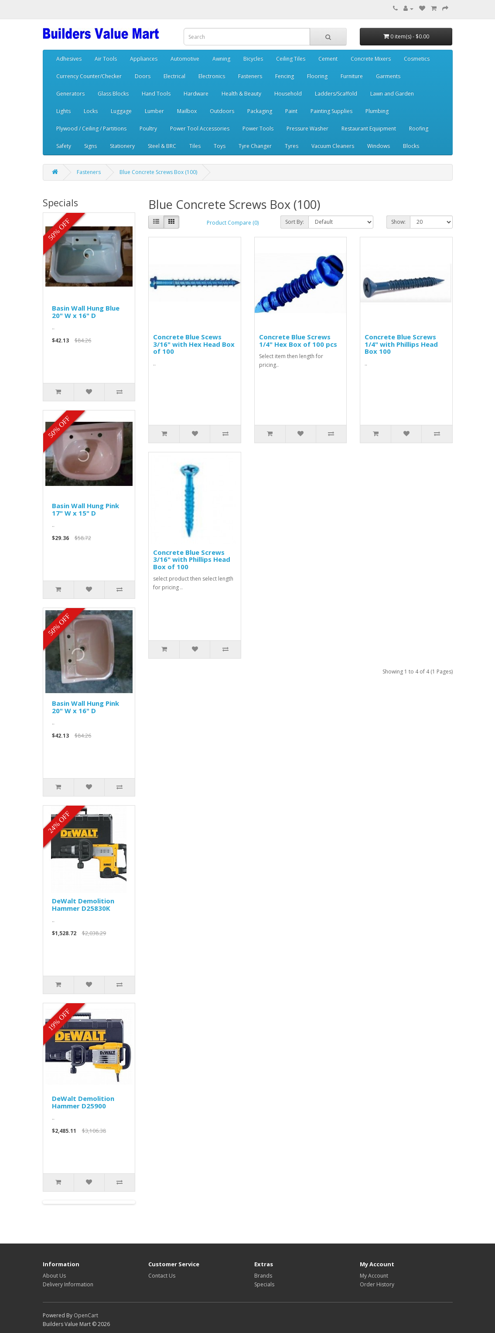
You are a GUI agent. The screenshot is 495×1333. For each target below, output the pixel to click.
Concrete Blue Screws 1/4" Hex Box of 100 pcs (298, 340)
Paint (291, 111)
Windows (378, 146)
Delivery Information (68, 1284)
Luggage (121, 111)
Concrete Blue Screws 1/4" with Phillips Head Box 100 (401, 343)
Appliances (143, 58)
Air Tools (106, 58)
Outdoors (222, 111)
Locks (91, 111)
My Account (374, 1275)
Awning (221, 58)
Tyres (291, 146)
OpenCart (86, 1315)
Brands (263, 1275)
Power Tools (257, 128)
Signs (90, 146)
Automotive (185, 58)
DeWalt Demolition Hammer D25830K (83, 904)
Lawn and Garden (392, 93)
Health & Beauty (241, 93)
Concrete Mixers (371, 58)
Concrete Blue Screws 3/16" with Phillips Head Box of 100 (191, 559)
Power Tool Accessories (199, 128)
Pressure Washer (307, 128)
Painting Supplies (331, 111)
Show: (398, 222)
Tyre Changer (255, 146)
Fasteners (250, 76)
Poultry (148, 128)
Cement (328, 58)
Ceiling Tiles (290, 58)
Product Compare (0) (233, 222)
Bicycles (253, 58)
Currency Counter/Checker (89, 76)
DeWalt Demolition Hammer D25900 (83, 1102)
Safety (63, 146)
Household (288, 93)
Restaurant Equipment (368, 128)
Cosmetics (417, 58)
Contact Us (161, 1275)
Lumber (154, 111)
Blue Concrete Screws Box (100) (158, 172)
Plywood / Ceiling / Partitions (91, 128)
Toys (219, 146)
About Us (54, 1275)
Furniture (352, 76)
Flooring (317, 76)
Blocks (411, 146)
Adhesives (69, 58)
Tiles (195, 146)
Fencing (284, 76)
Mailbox (187, 111)
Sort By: (294, 222)
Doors (142, 76)
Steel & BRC (162, 146)
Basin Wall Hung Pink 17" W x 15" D (85, 509)
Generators (70, 93)
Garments (388, 76)
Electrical (174, 76)
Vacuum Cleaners (332, 146)
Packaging (259, 111)
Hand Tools (156, 93)
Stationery (122, 146)
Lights (63, 111)
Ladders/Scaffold (336, 93)
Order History (377, 1284)
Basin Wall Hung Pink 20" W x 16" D (85, 707)
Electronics (211, 76)
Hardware (196, 93)
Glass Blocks (113, 93)
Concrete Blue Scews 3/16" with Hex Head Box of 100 (194, 343)
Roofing (418, 128)
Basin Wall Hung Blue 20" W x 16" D (85, 312)
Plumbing (377, 111)
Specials (264, 1284)
